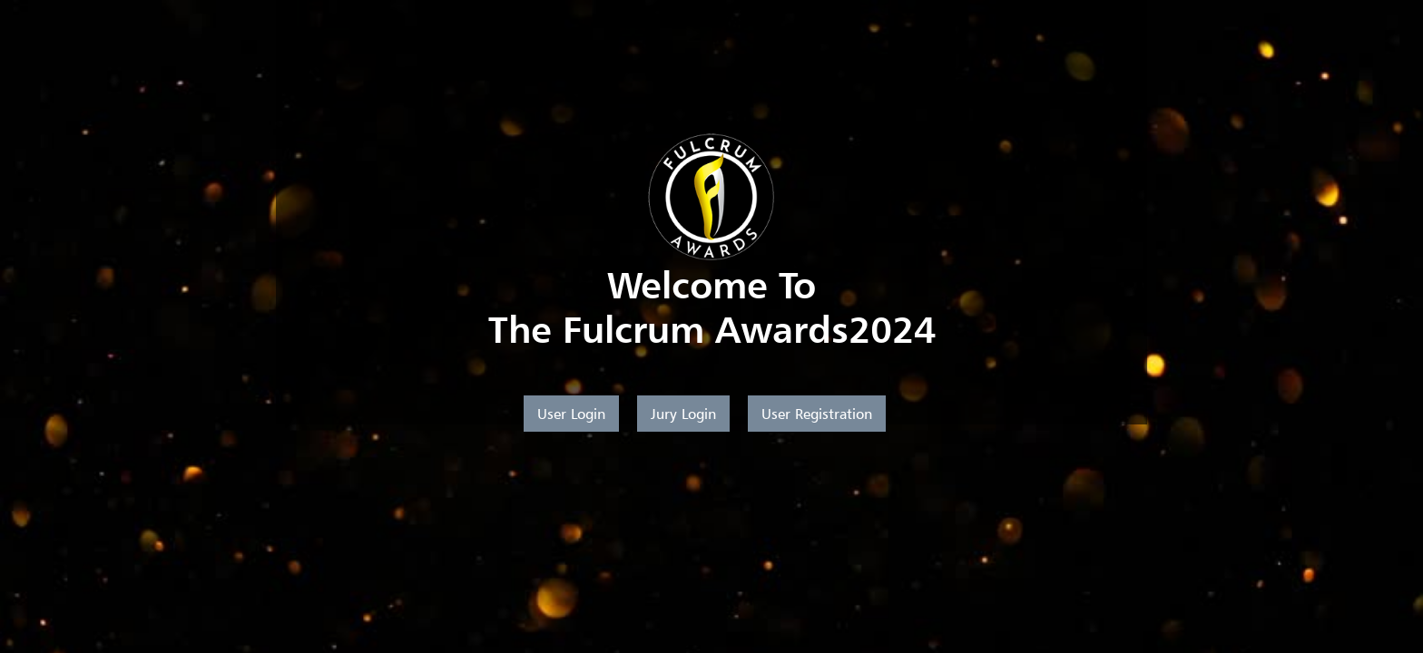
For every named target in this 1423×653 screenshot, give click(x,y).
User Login (571, 413)
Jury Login (683, 413)
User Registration (816, 413)
